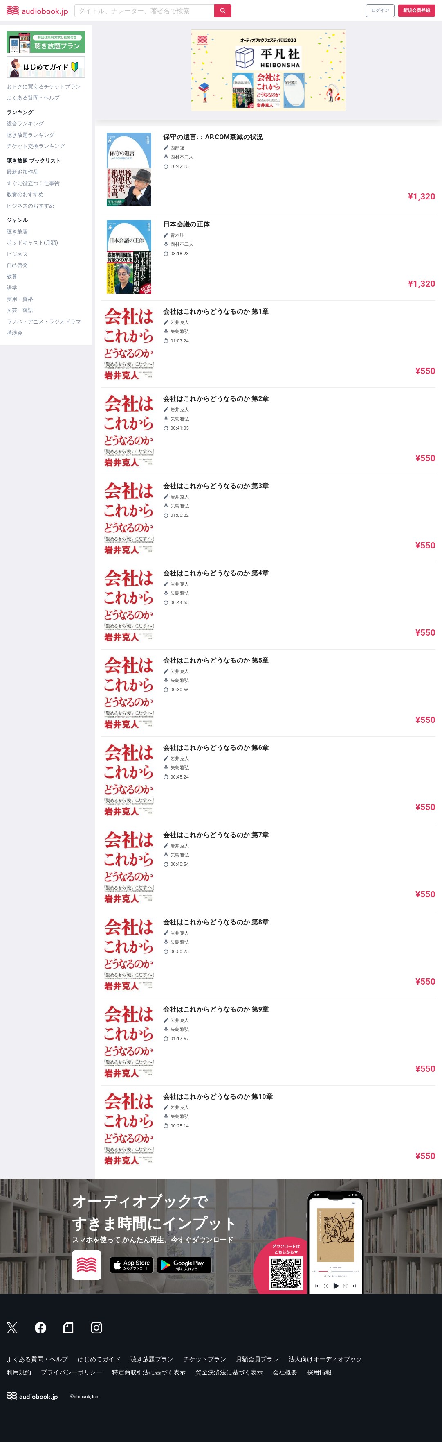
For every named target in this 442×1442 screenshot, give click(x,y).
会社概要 (285, 1372)
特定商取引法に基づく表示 (149, 1372)
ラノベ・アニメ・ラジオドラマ (44, 322)
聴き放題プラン (151, 1359)
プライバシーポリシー (71, 1372)
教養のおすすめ (25, 194)
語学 (12, 288)
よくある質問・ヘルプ (33, 98)
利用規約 (19, 1372)
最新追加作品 (22, 172)
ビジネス (17, 254)
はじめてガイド (99, 1359)
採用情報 (319, 1372)
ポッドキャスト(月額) (32, 243)
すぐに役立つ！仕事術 (33, 183)
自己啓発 (17, 265)
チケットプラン (204, 1359)
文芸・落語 (20, 310)
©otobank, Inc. (84, 1396)
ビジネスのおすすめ (30, 206)
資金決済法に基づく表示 (229, 1372)
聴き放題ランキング (30, 135)
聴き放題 (17, 232)
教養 (12, 277)
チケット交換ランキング (36, 146)
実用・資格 (20, 299)
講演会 (14, 333)
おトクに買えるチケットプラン (44, 87)
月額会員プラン (257, 1359)
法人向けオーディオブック (325, 1359)
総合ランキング (25, 123)
